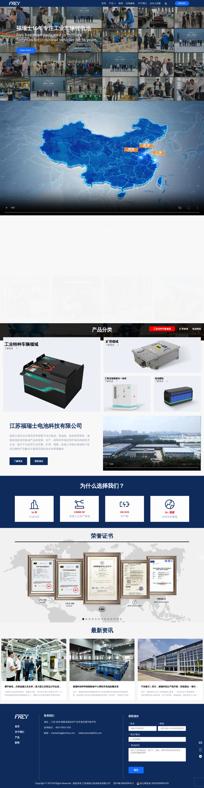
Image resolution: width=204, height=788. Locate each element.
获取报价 (182, 3)
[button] (76, 96)
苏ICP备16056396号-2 (122, 783)
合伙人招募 (155, 3)
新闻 (121, 3)
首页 (104, 3)
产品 (112, 3)
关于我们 (142, 3)
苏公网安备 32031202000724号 (153, 783)
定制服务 (130, 3)
